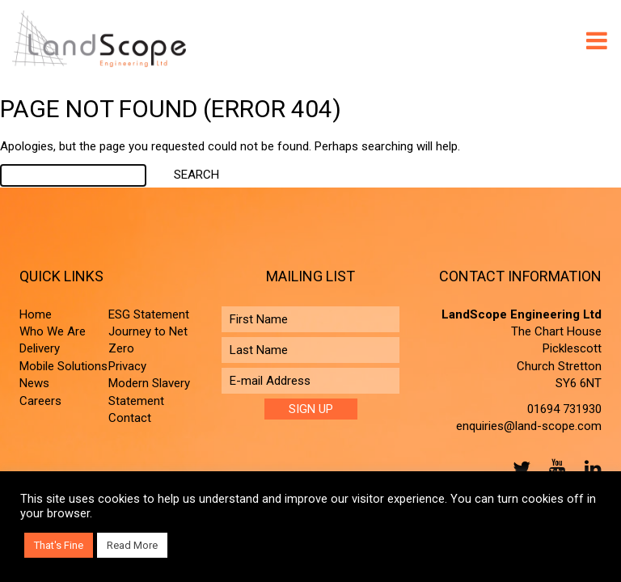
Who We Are (52, 331)
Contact (129, 418)
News (34, 383)
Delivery (39, 348)
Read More (132, 545)
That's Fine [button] (58, 545)
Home (35, 314)
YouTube (554, 468)
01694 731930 (564, 409)
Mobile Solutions (63, 366)
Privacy (127, 366)
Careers (40, 401)
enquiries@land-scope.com (529, 426)
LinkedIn (589, 468)
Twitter (518, 468)
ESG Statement (148, 314)
